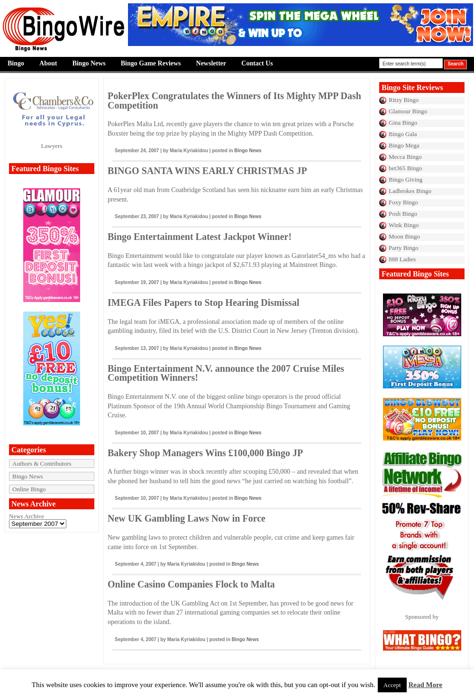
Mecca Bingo (405, 156)
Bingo (16, 63)
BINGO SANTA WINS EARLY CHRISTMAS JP (207, 170)
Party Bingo (403, 247)
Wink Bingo (404, 225)
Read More (425, 685)
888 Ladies (402, 259)
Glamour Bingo (408, 111)
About (48, 63)
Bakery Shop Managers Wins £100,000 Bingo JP (205, 453)
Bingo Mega (404, 145)
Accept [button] (392, 685)
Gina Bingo (403, 122)
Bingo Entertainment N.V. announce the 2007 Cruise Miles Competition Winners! (226, 373)
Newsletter (211, 63)
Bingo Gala (403, 134)
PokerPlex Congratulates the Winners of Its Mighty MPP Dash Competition (234, 100)
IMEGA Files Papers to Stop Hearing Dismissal (203, 302)
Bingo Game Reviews (151, 63)
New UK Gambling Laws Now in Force (186, 518)
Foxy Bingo (403, 202)
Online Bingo (29, 489)
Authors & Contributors (41, 463)
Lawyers (52, 145)
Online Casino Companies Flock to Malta (191, 584)
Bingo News (88, 63)
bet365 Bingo (405, 168)
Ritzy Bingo (404, 99)
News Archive (26, 516)
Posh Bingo (403, 213)
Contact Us (257, 63)
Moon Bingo (404, 236)
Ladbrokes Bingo (410, 190)
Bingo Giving (405, 179)
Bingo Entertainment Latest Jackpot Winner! (200, 236)
